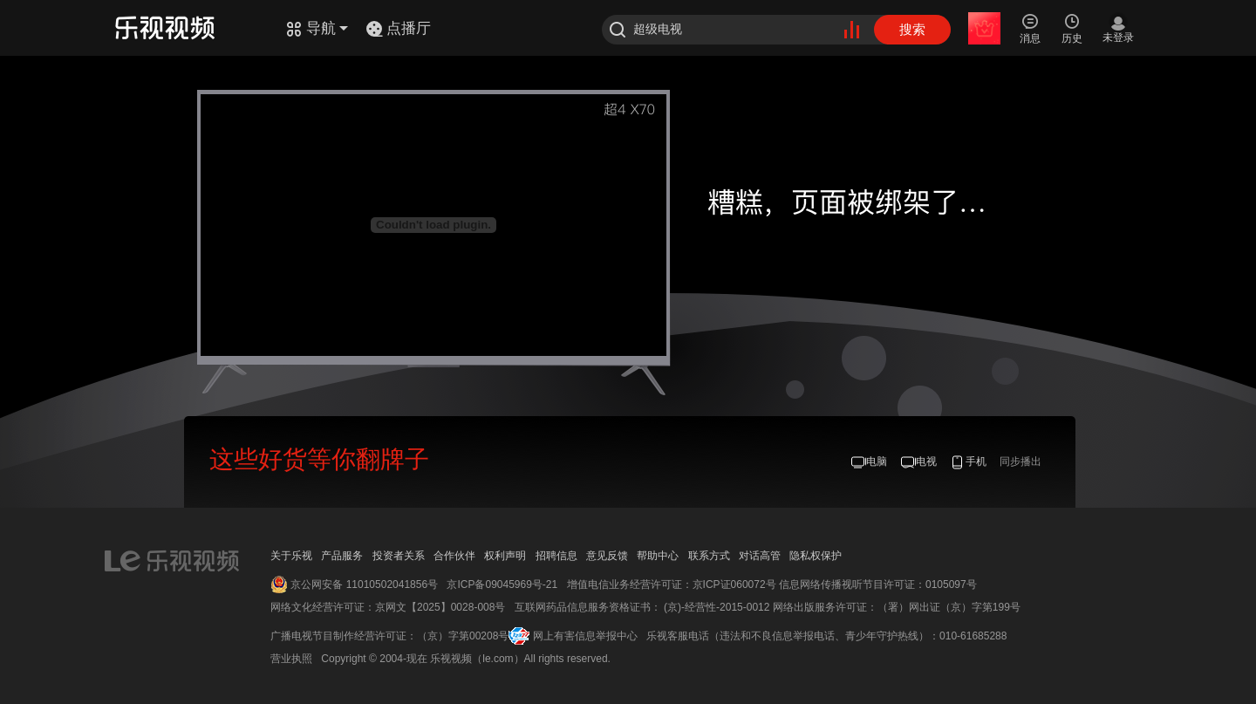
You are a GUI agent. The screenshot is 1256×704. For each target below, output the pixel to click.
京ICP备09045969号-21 (502, 584)
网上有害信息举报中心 (585, 636)
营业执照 (291, 659)
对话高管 (760, 556)
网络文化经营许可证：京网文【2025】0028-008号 (387, 607)
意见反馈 (607, 556)
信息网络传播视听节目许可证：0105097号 (878, 584)
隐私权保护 (815, 556)
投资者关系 (398, 556)
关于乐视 (291, 556)
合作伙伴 (454, 556)
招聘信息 (556, 556)
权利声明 (505, 556)
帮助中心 (658, 556)
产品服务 (342, 556)
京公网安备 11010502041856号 (364, 584)
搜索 (912, 29)
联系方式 (709, 556)
